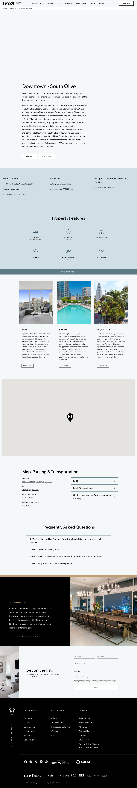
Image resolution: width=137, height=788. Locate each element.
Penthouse (103, 3)
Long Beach (29, 726)
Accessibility (84, 718)
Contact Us (84, 731)
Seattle (27, 735)
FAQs (53, 735)
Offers (50, 3)
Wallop (68, 783)
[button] (70, 418)
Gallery (54, 731)
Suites (59, 3)
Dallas (27, 722)
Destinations (38, 3)
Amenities (69, 3)
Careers (82, 735)
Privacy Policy (85, 722)
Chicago (28, 718)
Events (92, 3)
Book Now (127, 4)
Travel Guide (81, 3)
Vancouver (29, 739)
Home (5, 8)
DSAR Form (84, 739)
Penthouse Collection (61, 726)
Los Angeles (12, 8)
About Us (83, 726)
